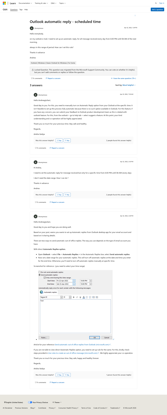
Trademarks (114, 408)
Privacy (51, 408)
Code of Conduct (100, 408)
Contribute (42, 408)
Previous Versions (21, 408)
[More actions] (135, 15)
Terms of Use (86, 408)
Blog (32, 408)
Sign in (161, 3)
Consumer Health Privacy (68, 408)
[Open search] (156, 3)
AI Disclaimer (7, 408)
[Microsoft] (4, 3)
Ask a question (157, 9)
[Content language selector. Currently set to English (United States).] (13, 402)
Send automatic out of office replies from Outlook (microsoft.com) (82, 344)
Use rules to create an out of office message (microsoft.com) (72, 353)
